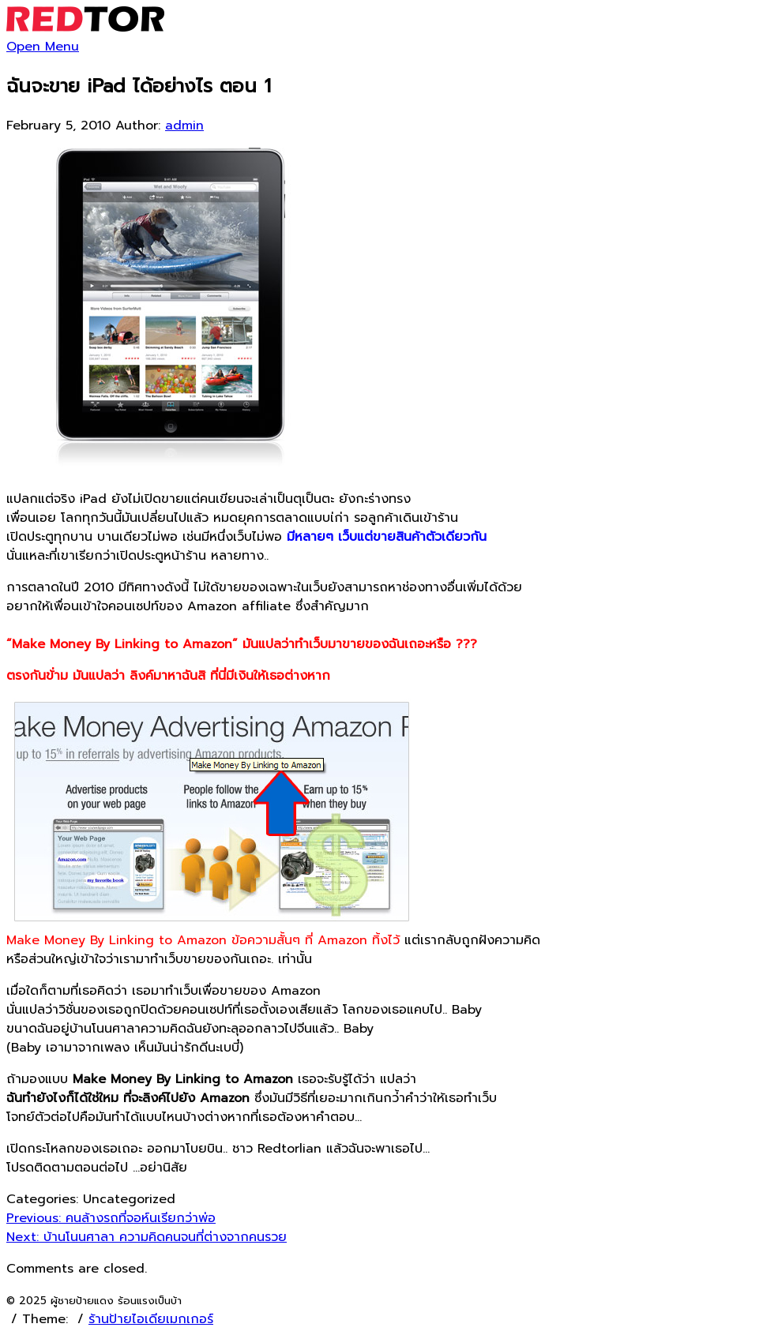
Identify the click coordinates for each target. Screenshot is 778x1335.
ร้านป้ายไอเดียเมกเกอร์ (150, 1319)
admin (184, 125)
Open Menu (42, 46)
